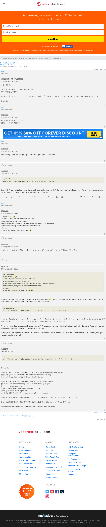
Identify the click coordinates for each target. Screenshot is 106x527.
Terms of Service (78, 522)
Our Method (50, 447)
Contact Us (72, 475)
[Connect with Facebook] (67, 46)
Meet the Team (51, 454)
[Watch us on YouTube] (52, 491)
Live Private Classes (27, 460)
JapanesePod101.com (68, 520)
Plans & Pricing (51, 460)
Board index (7, 58)
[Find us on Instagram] (47, 496)
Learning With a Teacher (74, 470)
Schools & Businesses (54, 471)
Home (21, 447)
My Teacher (23, 471)
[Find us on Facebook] (57, 491)
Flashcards (23, 454)
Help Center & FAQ (75, 447)
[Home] (51, 6)
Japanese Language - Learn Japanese (25, 58)
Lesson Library (25, 450)
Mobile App (23, 474)
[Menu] (4, 4)
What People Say (52, 457)
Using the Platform (75, 462)
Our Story (49, 450)
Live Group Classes (26, 464)
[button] (102, 4)
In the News (50, 464)
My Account (72, 459)
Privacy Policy (46, 50)
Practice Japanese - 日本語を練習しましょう (53, 58)
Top (104, 104)
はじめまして (7, 63)
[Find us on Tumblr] (62, 491)
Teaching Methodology (77, 466)
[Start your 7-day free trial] (27, 491)
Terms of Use (37, 50)
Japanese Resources (27, 467)
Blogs (47, 474)
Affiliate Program (51, 477)
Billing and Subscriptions (73, 455)
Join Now (53, 39)
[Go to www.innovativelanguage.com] (53, 515)
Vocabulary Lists (25, 457)
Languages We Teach (53, 467)
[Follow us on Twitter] (47, 491)
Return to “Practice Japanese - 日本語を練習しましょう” (19, 416)
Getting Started (74, 450)
